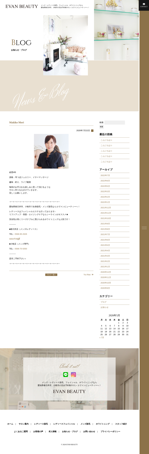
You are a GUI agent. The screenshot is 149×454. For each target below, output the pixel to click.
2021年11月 (106, 213)
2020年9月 (105, 288)
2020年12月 (106, 272)
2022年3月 (105, 191)
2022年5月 (105, 186)
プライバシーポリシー (110, 431)
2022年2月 (105, 197)
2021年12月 (106, 208)
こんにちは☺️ (106, 140)
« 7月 (101, 337)
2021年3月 (105, 256)
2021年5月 (105, 245)
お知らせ (104, 307)
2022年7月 (105, 175)
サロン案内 (24, 424)
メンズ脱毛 (85, 424)
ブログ (103, 302)
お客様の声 (38, 431)
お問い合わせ (89, 431)
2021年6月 (105, 240)
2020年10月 (106, 283)
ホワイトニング (103, 424)
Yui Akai (88, 275)
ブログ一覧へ (51, 275)
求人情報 (52, 431)
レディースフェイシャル (64, 424)
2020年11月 (106, 277)
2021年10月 (106, 218)
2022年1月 (105, 202)
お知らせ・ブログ (70, 431)
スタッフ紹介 (121, 424)
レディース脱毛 (41, 424)
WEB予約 (14, 239)
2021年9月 (105, 224)
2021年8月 (105, 229)
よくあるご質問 (21, 431)
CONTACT (144, 5)
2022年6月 (105, 181)
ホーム (10, 424)
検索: (101, 122)
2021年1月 (105, 267)
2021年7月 (105, 234)
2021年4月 (105, 251)
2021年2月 (105, 261)
